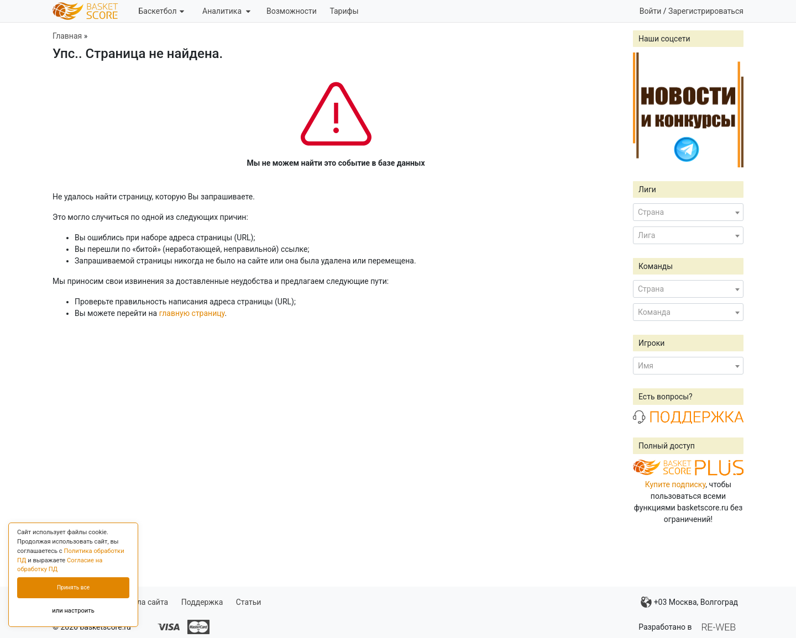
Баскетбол (161, 11)
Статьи (248, 602)
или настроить (73, 610)
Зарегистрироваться (705, 11)
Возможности (291, 11)
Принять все (73, 587)
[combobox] (688, 212)
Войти (651, 11)
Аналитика (226, 11)
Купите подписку (675, 484)
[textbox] (688, 212)
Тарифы (343, 11)
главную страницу (192, 313)
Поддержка (202, 602)
